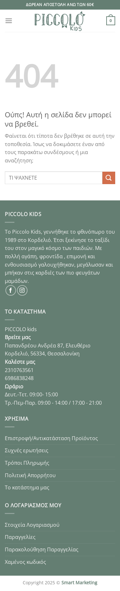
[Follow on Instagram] (22, 290)
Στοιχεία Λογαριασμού (32, 524)
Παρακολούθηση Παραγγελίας (41, 549)
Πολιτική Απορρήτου (30, 475)
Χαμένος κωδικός (25, 561)
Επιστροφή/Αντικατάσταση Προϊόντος (51, 438)
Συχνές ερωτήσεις (26, 450)
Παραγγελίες (20, 536)
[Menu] (8, 20)
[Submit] (108, 178)
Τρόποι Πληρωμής (27, 462)
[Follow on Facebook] (10, 290)
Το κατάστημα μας (27, 487)
